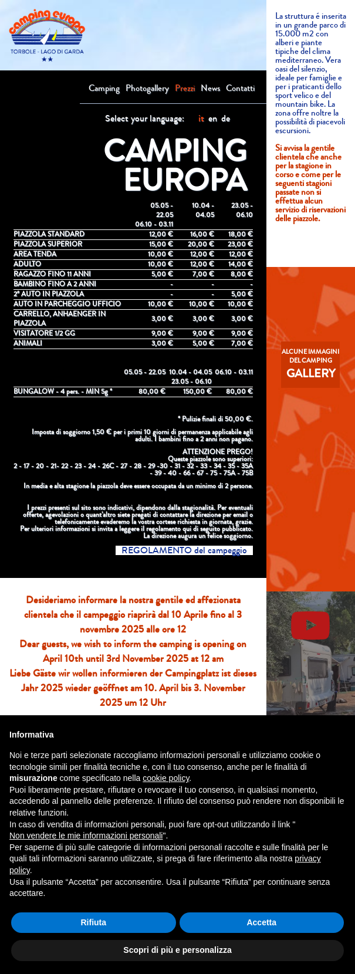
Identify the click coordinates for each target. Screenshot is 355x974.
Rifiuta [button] (93, 922)
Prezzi (185, 88)
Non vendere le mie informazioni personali (86, 835)
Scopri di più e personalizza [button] (177, 950)
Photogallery (147, 88)
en (212, 118)
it (201, 118)
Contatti (240, 88)
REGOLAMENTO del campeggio (184, 550)
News (210, 88)
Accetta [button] (261, 922)
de (225, 118)
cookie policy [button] (166, 778)
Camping (104, 88)
